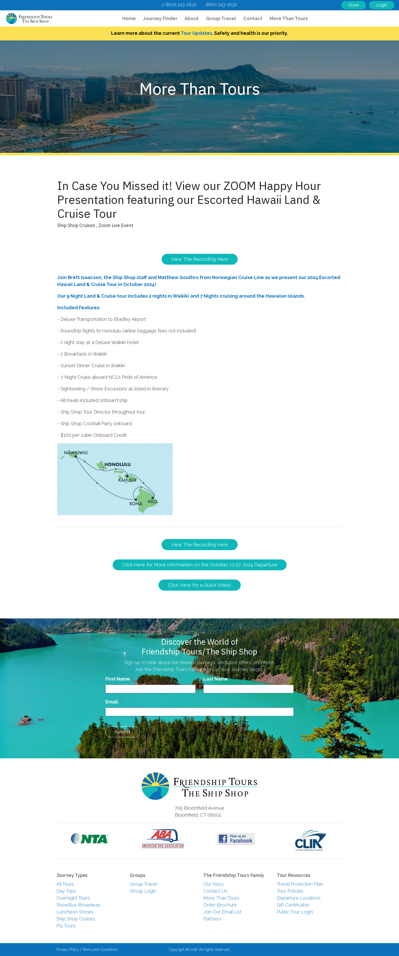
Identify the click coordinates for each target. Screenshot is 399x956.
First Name (117, 679)
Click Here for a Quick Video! (199, 585)
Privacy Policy (67, 949)
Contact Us (215, 891)
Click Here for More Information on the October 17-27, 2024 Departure (199, 564)
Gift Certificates (293, 905)
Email (111, 702)
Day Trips (66, 891)
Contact (252, 18)
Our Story (213, 884)
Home (130, 18)
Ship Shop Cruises (75, 918)
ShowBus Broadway (78, 905)
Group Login (143, 891)
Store (353, 5)
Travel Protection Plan (300, 884)
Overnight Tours (73, 898)
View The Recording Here (199, 259)
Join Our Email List (222, 912)
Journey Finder (160, 18)
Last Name (215, 679)
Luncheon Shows (75, 912)
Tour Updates (196, 33)
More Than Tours (289, 18)
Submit (122, 731)
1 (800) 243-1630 (179, 4)
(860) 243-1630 (221, 4)
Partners (212, 918)
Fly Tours (66, 925)
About (192, 18)
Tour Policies (290, 891)
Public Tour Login (295, 912)
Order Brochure (220, 905)
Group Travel (221, 18)
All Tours (65, 884)
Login (381, 5)
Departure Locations (299, 898)
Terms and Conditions (100, 949)
